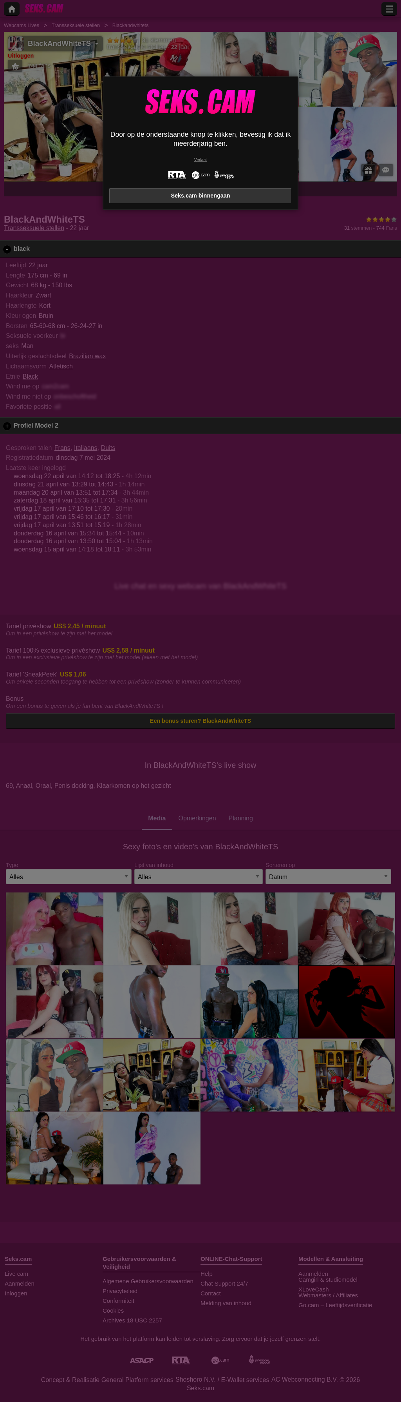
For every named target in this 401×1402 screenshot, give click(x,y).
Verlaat (200, 160)
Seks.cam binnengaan (200, 195)
